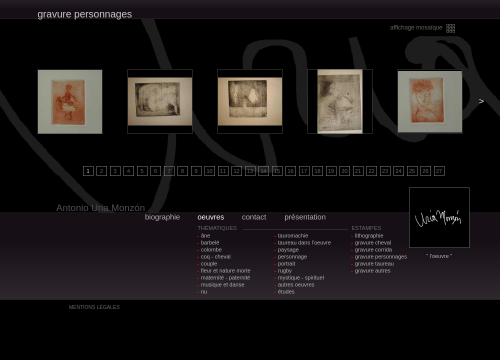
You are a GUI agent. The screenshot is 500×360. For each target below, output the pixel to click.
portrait (286, 263)
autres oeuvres (296, 285)
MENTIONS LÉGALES (94, 307)
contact (254, 216)
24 (399, 171)
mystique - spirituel (301, 277)
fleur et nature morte (225, 271)
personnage (292, 257)
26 (425, 171)
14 (263, 171)
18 (317, 171)
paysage (288, 249)
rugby (285, 271)
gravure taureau (374, 263)
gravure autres (372, 271)
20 (345, 171)
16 (291, 171)
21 (358, 171)
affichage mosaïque (416, 27)
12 (237, 171)
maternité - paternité (225, 277)
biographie (162, 216)
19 (331, 171)
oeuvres (211, 216)
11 (223, 171)
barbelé (210, 243)
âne (205, 235)
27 (439, 171)
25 (412, 171)
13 (250, 171)
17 (304, 171)
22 (371, 171)
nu (204, 291)
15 (277, 171)
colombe (211, 249)
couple (209, 263)
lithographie (369, 235)
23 (385, 171)
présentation (305, 216)
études (286, 291)
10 (209, 171)
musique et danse (222, 285)
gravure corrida (373, 249)
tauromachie (293, 235)
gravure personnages (381, 257)
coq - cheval (215, 257)
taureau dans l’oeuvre (304, 243)
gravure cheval (373, 243)
